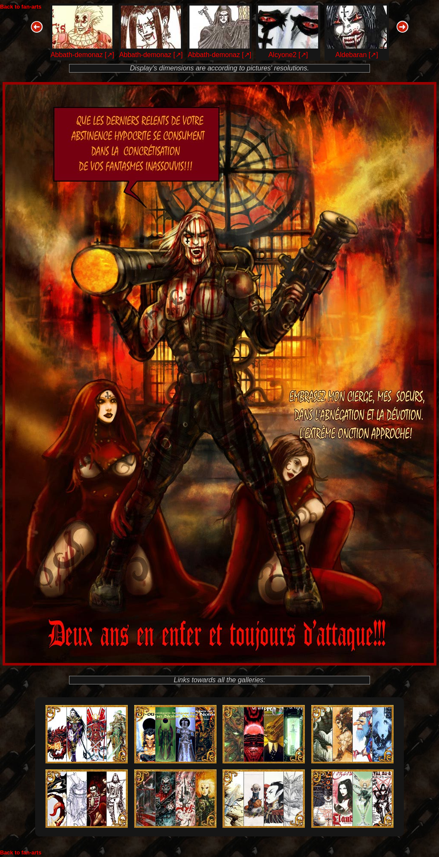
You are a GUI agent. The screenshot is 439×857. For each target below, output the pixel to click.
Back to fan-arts (21, 6)
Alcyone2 (282, 54)
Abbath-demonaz (77, 54)
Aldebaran (351, 54)
